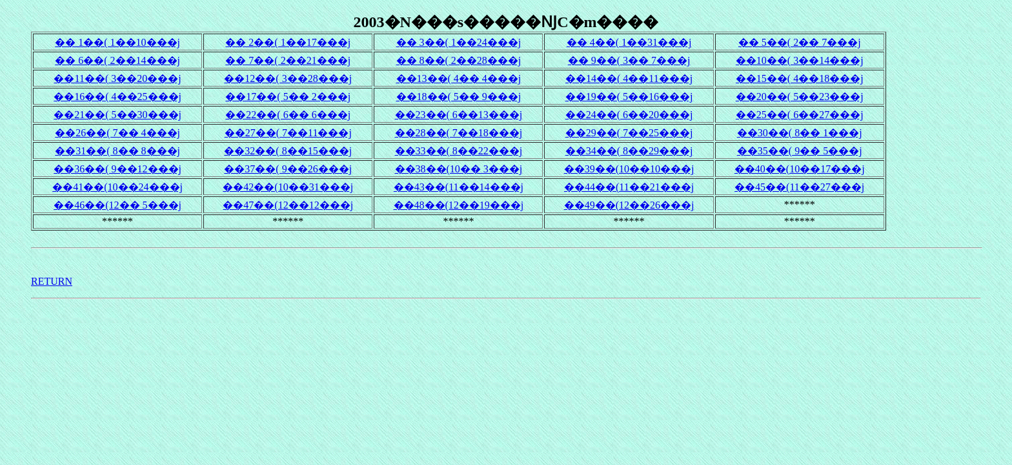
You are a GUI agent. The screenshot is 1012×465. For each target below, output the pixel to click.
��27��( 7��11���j (288, 132)
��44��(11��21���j (629, 186)
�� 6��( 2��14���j (117, 60)
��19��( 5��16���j (629, 96)
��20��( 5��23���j (800, 96)
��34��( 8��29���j (629, 150)
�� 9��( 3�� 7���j (629, 60)
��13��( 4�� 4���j (458, 78)
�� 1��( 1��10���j (117, 42)
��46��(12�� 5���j (117, 205)
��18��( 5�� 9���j (458, 96)
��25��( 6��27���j (800, 114)
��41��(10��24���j (117, 186)
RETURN (51, 281)
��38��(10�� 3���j (459, 168)
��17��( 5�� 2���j (287, 96)
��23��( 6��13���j (459, 114)
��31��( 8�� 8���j (117, 150)
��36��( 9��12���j (117, 168)
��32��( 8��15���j (288, 150)
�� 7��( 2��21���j (287, 60)
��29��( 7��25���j (629, 132)
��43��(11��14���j (458, 186)
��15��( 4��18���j (800, 78)
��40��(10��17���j (799, 168)
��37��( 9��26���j (288, 168)
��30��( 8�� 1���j (799, 132)
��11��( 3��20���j (117, 78)
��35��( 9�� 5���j (799, 150)
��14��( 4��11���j (629, 78)
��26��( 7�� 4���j (117, 132)
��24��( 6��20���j (629, 114)
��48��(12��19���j (459, 205)
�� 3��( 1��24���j (458, 42)
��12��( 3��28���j (288, 78)
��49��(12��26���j (629, 205)
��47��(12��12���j (288, 205)
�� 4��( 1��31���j (629, 42)
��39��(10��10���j (629, 168)
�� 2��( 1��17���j (287, 42)
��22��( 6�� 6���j (287, 114)
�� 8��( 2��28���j (458, 60)
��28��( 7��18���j (459, 132)
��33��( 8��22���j (459, 150)
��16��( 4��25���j (117, 96)
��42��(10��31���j (288, 186)
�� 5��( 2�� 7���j (799, 42)
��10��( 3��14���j (800, 60)
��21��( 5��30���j (117, 114)
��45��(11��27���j (799, 186)
